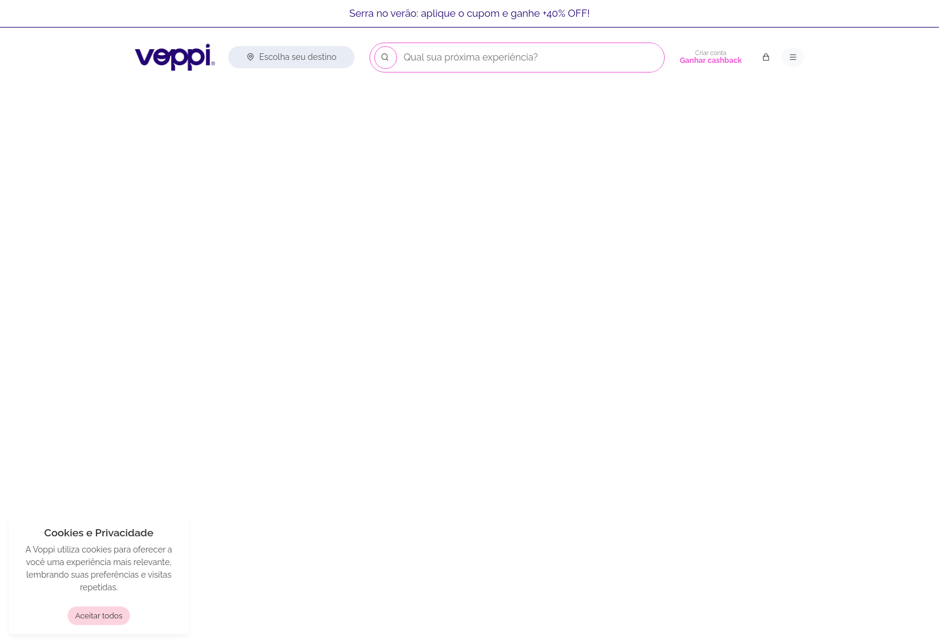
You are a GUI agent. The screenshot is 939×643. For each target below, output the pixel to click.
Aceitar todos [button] (98, 615)
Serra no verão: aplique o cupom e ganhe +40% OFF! (469, 13)
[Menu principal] (793, 57)
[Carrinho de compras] (766, 57)
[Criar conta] (711, 58)
